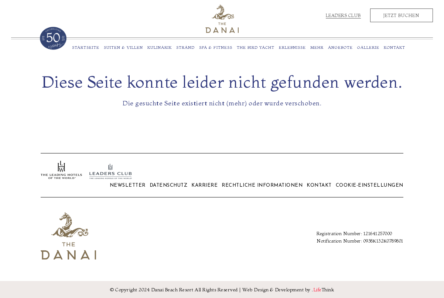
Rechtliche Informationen (262, 185)
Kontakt (319, 185)
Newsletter (128, 185)
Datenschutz (169, 185)
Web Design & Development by (288, 289)
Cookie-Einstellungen (369, 185)
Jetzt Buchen (401, 15)
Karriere (204, 185)
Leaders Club (343, 15)
